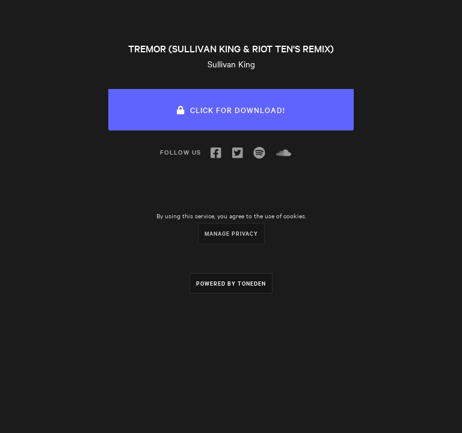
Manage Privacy (231, 233)
